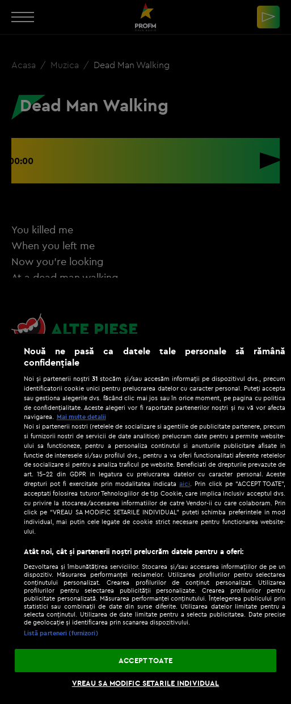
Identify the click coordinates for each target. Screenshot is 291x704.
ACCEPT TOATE (145, 660)
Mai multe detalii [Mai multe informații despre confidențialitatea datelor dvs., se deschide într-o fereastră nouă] (81, 417)
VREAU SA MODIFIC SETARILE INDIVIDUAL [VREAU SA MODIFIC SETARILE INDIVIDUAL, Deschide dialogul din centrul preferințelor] (146, 683)
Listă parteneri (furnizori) (61, 633)
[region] (145, 519)
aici (184, 483)
